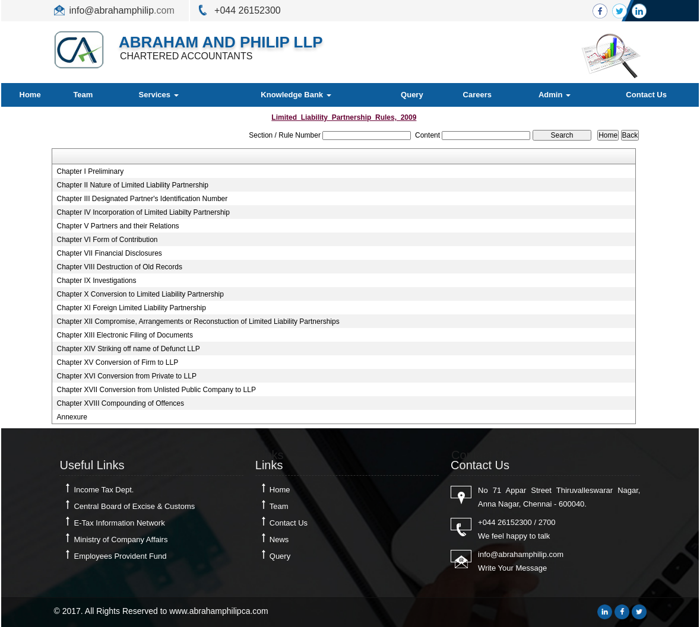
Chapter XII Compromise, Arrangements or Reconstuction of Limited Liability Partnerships (197, 321)
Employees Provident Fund (120, 556)
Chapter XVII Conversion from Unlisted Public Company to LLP (156, 390)
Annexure (71, 417)
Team (83, 94)
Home (30, 94)
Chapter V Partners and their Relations (117, 226)
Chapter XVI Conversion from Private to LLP (126, 376)
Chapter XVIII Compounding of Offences (120, 403)
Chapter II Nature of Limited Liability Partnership (132, 185)
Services (159, 94)
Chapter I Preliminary (89, 171)
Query (412, 94)
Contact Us (646, 94)
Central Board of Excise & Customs (134, 506)
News (279, 539)
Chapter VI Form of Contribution (106, 239)
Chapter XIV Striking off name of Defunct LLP (127, 349)
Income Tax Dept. (104, 489)
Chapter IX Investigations (96, 280)
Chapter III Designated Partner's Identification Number (141, 199)
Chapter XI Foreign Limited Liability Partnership (130, 308)
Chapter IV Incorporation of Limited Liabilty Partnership (143, 212)
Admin (555, 94)
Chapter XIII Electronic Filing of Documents (124, 335)
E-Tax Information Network (119, 522)
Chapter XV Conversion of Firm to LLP (117, 362)
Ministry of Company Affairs (120, 539)
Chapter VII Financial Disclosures (108, 253)
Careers (477, 94)
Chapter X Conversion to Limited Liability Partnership (139, 294)
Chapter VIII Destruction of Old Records (119, 267)
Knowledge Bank (296, 94)
